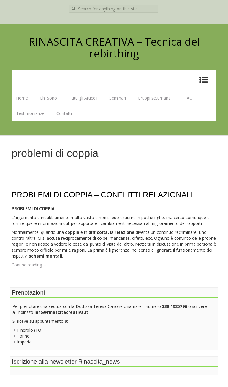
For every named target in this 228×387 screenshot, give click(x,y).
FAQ (188, 98)
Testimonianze (30, 113)
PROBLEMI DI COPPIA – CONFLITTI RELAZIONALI (102, 194)
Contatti (64, 113)
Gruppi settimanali (155, 98)
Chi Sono (48, 98)
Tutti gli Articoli (83, 98)
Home (22, 98)
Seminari (117, 98)
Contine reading (29, 265)
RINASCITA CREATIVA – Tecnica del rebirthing (114, 47)
